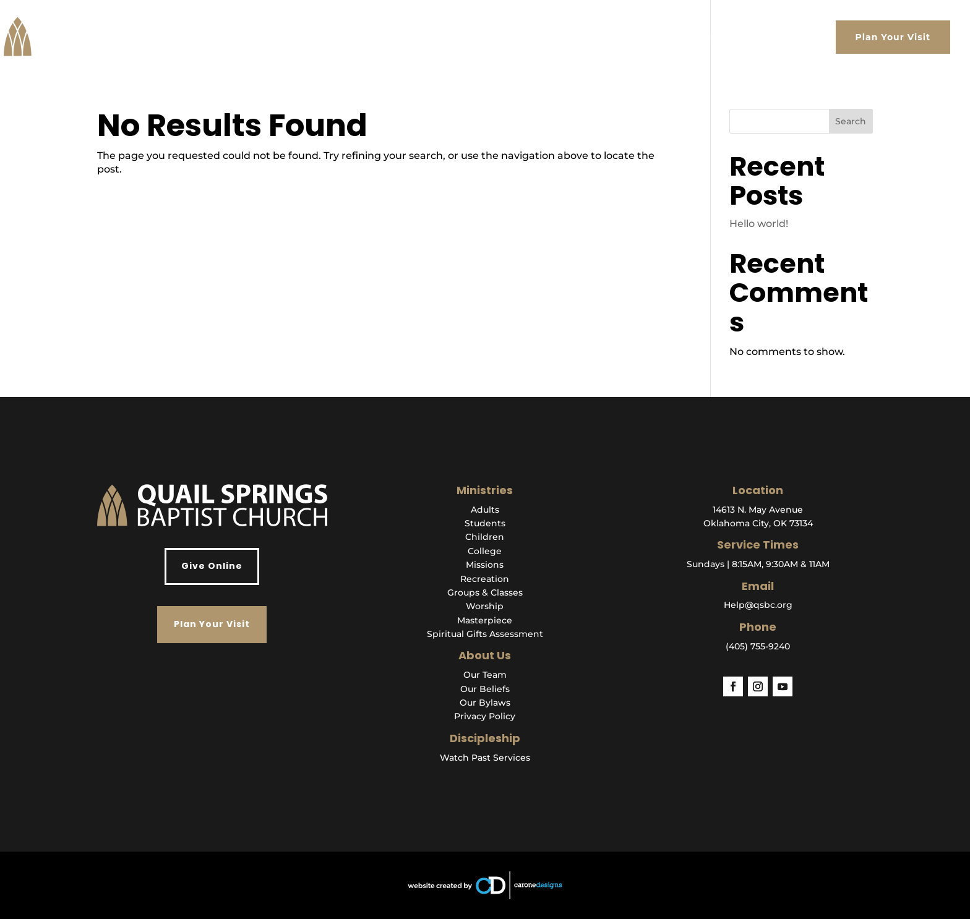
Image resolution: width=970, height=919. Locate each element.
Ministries (632, 37)
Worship (485, 606)
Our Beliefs (485, 689)
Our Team (485, 674)
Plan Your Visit (893, 37)
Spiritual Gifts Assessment (485, 633)
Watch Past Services (485, 757)
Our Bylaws (485, 702)
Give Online (211, 566)
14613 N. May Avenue (758, 509)
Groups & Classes (485, 592)
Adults (485, 509)
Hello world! (758, 223)
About (527, 37)
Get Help (696, 37)
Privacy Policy (484, 716)
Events (751, 37)
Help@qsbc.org (758, 604)
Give (808, 37)
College (485, 551)
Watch (575, 37)
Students (485, 523)
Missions (485, 564)
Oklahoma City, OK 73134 (758, 523)
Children (484, 536)
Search (850, 121)
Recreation (484, 578)
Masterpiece (484, 620)
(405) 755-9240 (758, 646)
